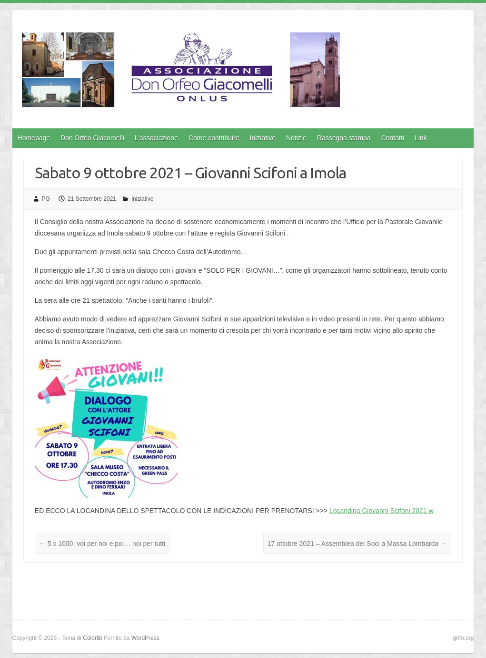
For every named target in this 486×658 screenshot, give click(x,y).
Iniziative (263, 138)
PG (46, 198)
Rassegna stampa (344, 138)
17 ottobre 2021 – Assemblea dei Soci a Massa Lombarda (357, 543)
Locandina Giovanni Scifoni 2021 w (381, 510)
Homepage (34, 138)
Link (421, 138)
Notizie (296, 138)
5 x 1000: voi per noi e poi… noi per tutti (102, 543)
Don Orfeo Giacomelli (92, 138)
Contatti (392, 138)
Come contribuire (213, 138)
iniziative (142, 198)
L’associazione (156, 138)
